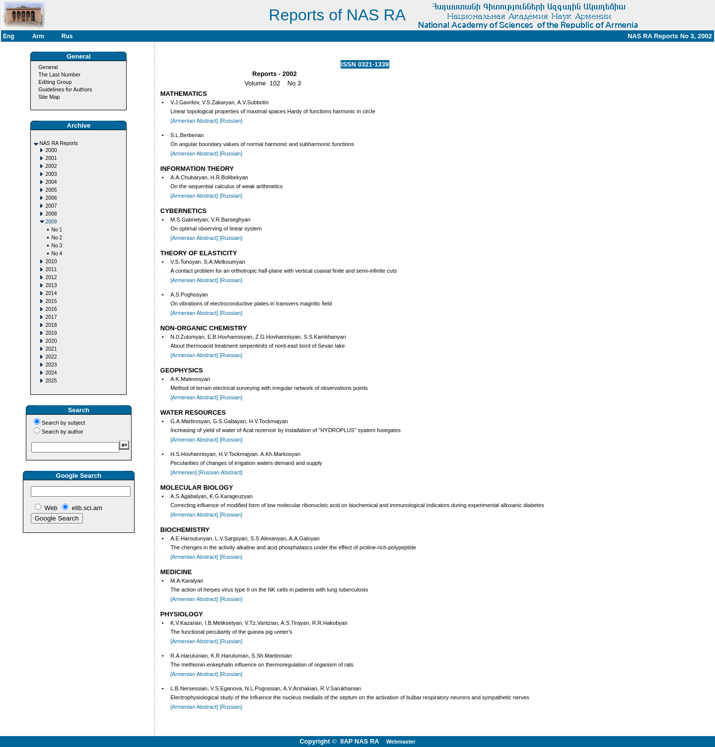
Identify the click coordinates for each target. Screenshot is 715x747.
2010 (51, 261)
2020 (51, 341)
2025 (51, 380)
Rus (67, 36)
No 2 (56, 237)
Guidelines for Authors (65, 89)
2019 (51, 333)
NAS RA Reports (58, 143)
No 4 (56, 253)
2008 (51, 214)
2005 (51, 190)
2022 (51, 357)
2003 (51, 174)
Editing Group (55, 82)
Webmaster (401, 742)
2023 (51, 365)
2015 (51, 301)
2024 (51, 372)
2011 (51, 269)
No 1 (56, 229)
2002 (51, 166)
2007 (51, 206)
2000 (51, 150)
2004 (51, 182)
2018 (51, 325)
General (48, 67)
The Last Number (59, 74)
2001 (51, 158)
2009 (51, 221)
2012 (51, 277)
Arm (38, 36)
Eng (8, 36)
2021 (51, 349)
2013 (51, 285)
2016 (51, 309)
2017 (51, 317)
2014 (51, 293)
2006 (51, 198)
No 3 (56, 245)
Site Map (49, 97)
